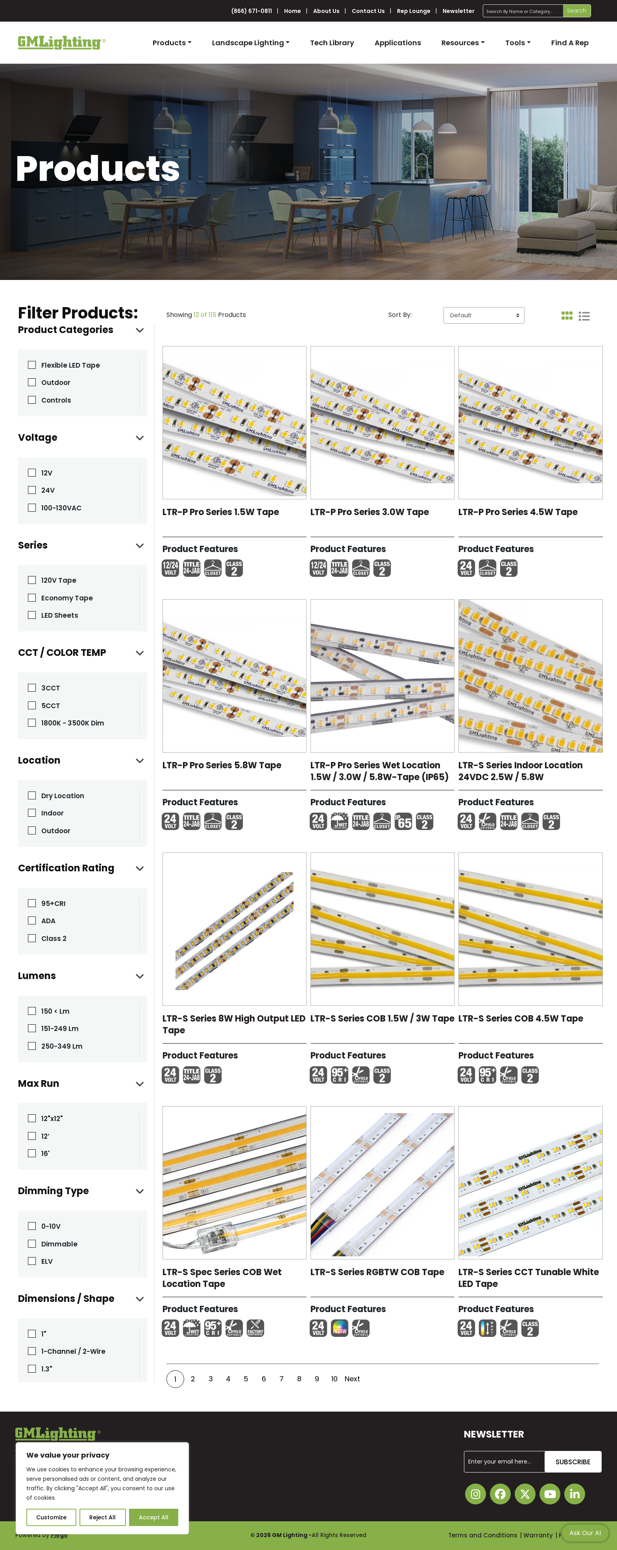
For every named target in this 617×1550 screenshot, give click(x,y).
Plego (59, 1535)
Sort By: (400, 314)
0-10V (51, 1226)
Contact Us (368, 11)
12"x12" (52, 1118)
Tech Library (332, 43)
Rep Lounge (413, 11)
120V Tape (58, 580)
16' (45, 1153)
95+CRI (53, 903)
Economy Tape (67, 598)
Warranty (538, 1535)
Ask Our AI (585, 1532)
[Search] (537, 10)
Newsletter (459, 11)
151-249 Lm (60, 1028)
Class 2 (54, 938)
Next (352, 1379)
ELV (47, 1261)
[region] (102, 1488)
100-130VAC (61, 508)
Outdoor (55, 382)
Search (576, 11)
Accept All (153, 1517)
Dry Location (62, 796)
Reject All (102, 1517)
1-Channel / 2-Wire (73, 1351)
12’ (45, 1136)
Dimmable (59, 1244)
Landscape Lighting (248, 43)
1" (43, 1334)
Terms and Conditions (482, 1535)
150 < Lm (55, 1011)
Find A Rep (570, 43)
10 (334, 1379)
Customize (51, 1517)
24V (48, 490)
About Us (326, 11)
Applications (398, 43)
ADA (48, 921)
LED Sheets (59, 615)
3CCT (50, 688)
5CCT (50, 706)
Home (292, 11)
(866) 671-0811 (251, 11)
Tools (515, 43)
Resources (460, 43)
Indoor (52, 813)
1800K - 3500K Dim (72, 723)
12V (46, 473)
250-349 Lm (62, 1046)
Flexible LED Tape (70, 365)
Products (169, 43)
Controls (56, 400)
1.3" (46, 1369)
